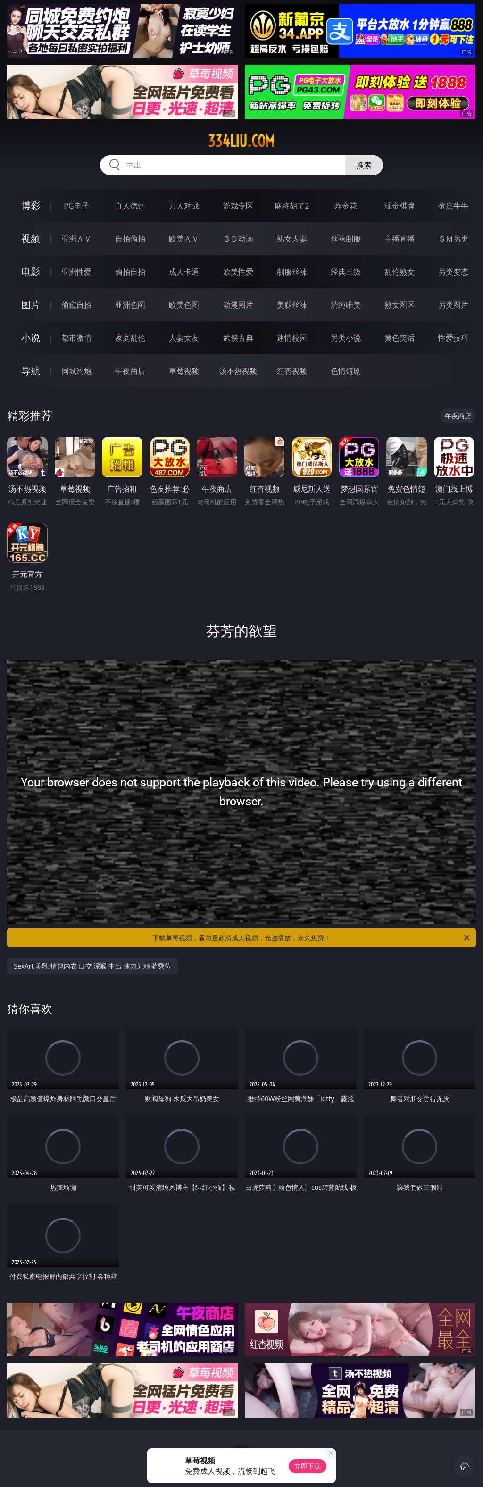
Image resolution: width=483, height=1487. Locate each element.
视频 (30, 238)
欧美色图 (184, 305)
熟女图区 (399, 305)
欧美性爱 (238, 272)
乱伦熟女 (399, 272)
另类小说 (346, 338)
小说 (30, 337)
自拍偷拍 (130, 239)
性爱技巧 (453, 338)
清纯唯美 (346, 305)
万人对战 (184, 205)
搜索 (364, 165)
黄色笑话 (399, 338)
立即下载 (307, 1466)
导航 (30, 370)
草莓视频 (184, 371)
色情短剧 (346, 371)
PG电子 (76, 205)
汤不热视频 (238, 371)
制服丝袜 (292, 272)
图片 (30, 304)
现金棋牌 (399, 205)
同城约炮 (76, 371)
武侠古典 (238, 338)
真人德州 (130, 205)
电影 (30, 271)
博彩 (30, 205)
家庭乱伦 (130, 338)
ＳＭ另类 (453, 239)
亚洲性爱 (76, 272)
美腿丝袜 (292, 305)
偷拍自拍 (130, 272)
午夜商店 (130, 371)
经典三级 (346, 272)
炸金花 (345, 205)
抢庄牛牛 (453, 205)
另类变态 (453, 272)
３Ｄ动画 (238, 239)
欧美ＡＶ (184, 239)
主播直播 (399, 239)
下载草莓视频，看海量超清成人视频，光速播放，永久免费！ (311, 938)
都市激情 (76, 338)
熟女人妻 (292, 239)
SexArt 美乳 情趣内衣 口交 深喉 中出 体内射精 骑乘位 (92, 965)
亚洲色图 (130, 305)
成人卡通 (184, 272)
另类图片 (453, 305)
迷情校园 (292, 338)
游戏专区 (238, 205)
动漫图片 (238, 305)
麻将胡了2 (292, 205)
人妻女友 (184, 338)
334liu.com (241, 141)
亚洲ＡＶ (76, 239)
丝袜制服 (346, 239)
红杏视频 (292, 371)
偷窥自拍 (76, 305)
